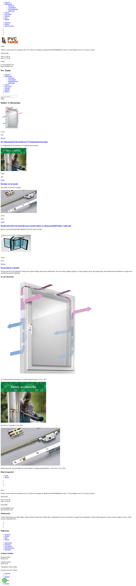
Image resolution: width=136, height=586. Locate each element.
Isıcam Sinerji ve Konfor (10, 268)
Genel (2, 180)
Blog (6, 17)
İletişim (7, 19)
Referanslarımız (13, 9)
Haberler (7, 90)
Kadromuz (11, 11)
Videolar (7, 16)
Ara (2, 98)
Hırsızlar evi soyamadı (9, 184)
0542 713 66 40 (9, 26)
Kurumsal (11, 6)
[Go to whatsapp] (4, 580)
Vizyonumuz (12, 7)
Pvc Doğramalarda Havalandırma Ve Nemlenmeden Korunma (24, 142)
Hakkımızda (8, 4)
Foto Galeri (8, 14)
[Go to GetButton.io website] (5, 584)
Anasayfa (7, 2)
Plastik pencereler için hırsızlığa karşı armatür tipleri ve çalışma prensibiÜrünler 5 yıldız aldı (36, 226)
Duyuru (3, 138)
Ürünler (7, 12)
